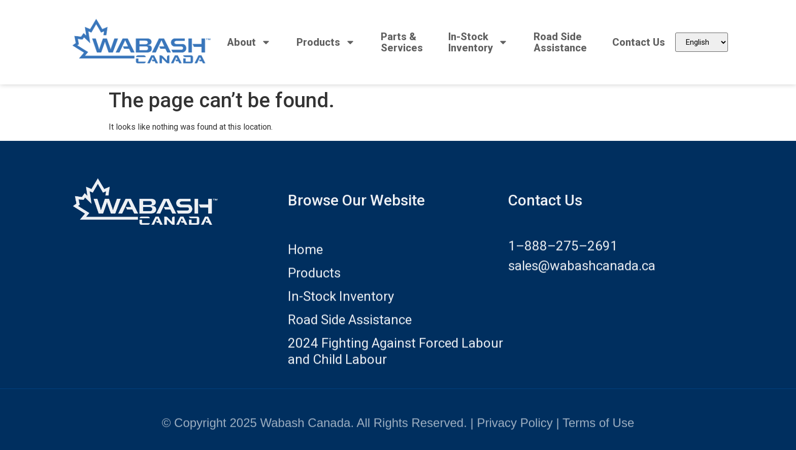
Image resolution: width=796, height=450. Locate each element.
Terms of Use (598, 429)
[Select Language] (701, 42)
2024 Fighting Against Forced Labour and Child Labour (395, 361)
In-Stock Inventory (341, 307)
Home (305, 260)
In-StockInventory (478, 42)
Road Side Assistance (350, 330)
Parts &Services (402, 42)
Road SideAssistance (560, 42)
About (249, 42)
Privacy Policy (514, 429)
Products (325, 42)
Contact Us (638, 42)
